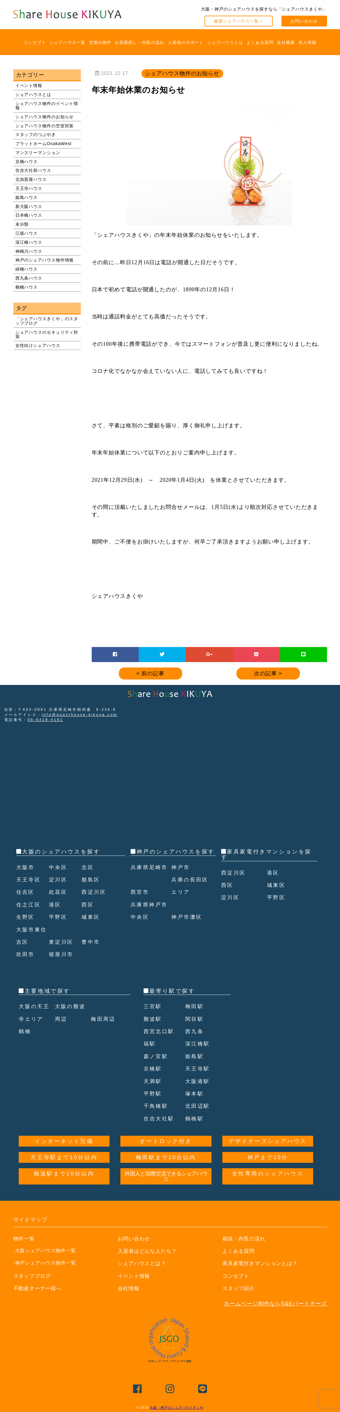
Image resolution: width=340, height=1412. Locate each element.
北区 (87, 867)
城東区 (91, 917)
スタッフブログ (33, 1276)
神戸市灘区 (187, 930)
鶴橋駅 (195, 1119)
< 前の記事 (150, 673)
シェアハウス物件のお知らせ (44, 116)
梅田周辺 (104, 1019)
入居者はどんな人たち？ (149, 1251)
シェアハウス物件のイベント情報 (46, 105)
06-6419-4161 (45, 720)
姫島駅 (195, 1056)
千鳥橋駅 (157, 1106)
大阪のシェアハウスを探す (61, 852)
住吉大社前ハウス (33, 170)
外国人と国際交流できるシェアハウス (166, 1176)
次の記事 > (268, 673)
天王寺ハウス (28, 188)
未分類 (22, 224)
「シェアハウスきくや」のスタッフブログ (46, 320)
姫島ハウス (26, 197)
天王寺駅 (198, 1069)
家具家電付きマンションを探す (266, 854)
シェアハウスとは (225, 42)
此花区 (58, 892)
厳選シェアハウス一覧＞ (238, 21)
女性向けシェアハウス (37, 345)
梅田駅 (195, 1006)
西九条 (195, 1031)
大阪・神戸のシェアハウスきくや (177, 1407)
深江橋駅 (198, 1044)
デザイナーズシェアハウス (268, 1141)
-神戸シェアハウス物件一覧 (44, 1262)
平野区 (58, 917)
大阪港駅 (198, 1081)
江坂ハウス (26, 233)
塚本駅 (195, 1094)
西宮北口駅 (160, 1031)
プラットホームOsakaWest (43, 143)
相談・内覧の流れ (245, 1239)
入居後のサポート (186, 42)
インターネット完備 (64, 1141)
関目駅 (195, 1019)
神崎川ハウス (28, 251)
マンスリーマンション (37, 152)
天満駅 (153, 1081)
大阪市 (26, 867)
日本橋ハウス (28, 215)
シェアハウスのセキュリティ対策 (46, 334)
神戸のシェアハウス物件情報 (44, 260)
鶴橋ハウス (26, 287)
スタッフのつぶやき (35, 134)
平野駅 (153, 1094)
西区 (87, 905)
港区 (55, 905)
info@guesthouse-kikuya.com (79, 715)
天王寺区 (29, 880)
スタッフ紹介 (239, 1288)
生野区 (26, 917)
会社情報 (129, 1288)
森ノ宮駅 (157, 1056)
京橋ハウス (26, 161)
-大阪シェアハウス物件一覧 (44, 1250)
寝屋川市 (62, 954)
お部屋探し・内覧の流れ (139, 42)
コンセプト (35, 42)
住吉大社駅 (160, 1119)
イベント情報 (28, 85)
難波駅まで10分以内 (64, 1174)
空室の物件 (100, 42)
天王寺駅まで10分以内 (63, 1157)
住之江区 (29, 905)
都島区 (91, 880)
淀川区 (58, 880)
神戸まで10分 (267, 1157)
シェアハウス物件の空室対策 (44, 125)
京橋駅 (153, 1069)
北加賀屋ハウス (31, 179)
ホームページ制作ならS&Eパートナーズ (275, 1304)
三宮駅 (153, 1006)
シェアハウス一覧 (67, 42)
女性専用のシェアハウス (268, 1174)
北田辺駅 (198, 1106)
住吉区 (26, 892)
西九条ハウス (28, 278)
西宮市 (140, 905)
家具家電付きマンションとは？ (262, 1263)
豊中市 (91, 942)
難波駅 (153, 1019)
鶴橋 (25, 1031)
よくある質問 (259, 42)
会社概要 (286, 42)
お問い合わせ (304, 21)
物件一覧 (24, 1239)
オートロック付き (166, 1141)
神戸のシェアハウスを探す (176, 852)
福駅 (150, 1044)
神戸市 (181, 880)
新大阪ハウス (28, 206)
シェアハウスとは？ (143, 1263)
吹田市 (26, 954)
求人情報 (307, 42)
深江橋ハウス (28, 242)
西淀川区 (94, 892)
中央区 (58, 867)
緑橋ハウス (26, 269)
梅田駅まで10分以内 (166, 1157)
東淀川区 (62, 942)
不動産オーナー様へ (39, 1288)
